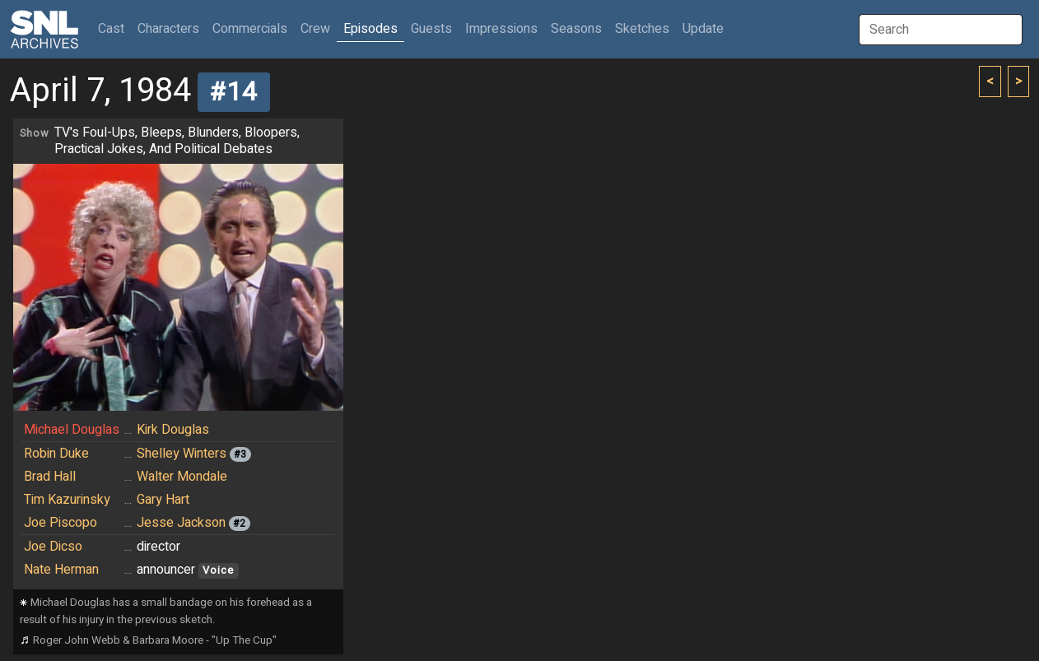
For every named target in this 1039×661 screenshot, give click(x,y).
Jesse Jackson (181, 523)
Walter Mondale (182, 476)
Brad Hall (50, 476)
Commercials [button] (249, 29)
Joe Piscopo (60, 523)
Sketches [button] (642, 29)
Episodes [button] (370, 29)
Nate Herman (61, 570)
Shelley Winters (181, 453)
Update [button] (703, 29)
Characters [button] (168, 29)
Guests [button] (431, 29)
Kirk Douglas (173, 430)
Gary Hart (163, 500)
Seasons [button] (576, 29)
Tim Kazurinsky (67, 500)
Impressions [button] (501, 29)
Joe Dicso (53, 546)
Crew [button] (315, 29)
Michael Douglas (71, 430)
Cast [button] (114, 28)
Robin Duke (56, 453)
